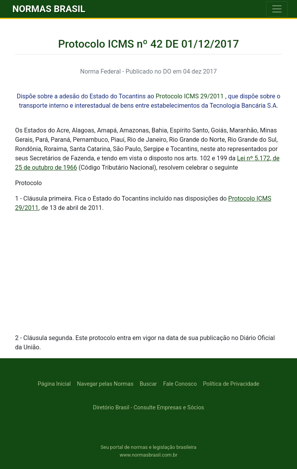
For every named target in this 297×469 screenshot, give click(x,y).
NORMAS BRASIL (48, 8)
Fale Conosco (180, 384)
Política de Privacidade (231, 384)
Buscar (148, 384)
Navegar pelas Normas (105, 384)
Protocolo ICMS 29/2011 (190, 96)
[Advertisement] (148, 273)
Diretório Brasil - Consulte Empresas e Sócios (148, 407)
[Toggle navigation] (277, 9)
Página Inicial (54, 384)
